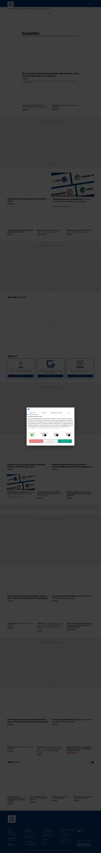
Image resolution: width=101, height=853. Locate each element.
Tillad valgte (50, 441)
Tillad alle (65, 441)
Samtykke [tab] (32, 412)
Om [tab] (69, 412)
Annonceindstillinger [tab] (56, 412)
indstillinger (65, 425)
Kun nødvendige (36, 441)
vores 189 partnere (35, 418)
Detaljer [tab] (43, 412)
